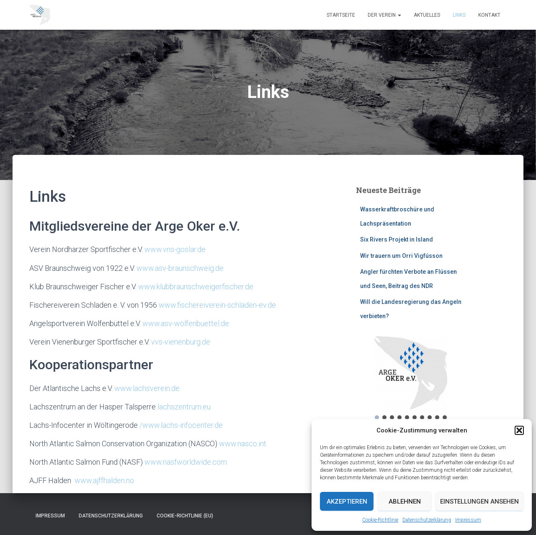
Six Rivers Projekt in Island (396, 239)
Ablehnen (405, 501)
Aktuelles (427, 15)
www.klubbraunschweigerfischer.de (195, 286)
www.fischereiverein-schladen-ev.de (217, 305)
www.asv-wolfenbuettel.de (185, 323)
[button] (519, 430)
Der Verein (384, 15)
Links (459, 15)
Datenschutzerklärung (426, 520)
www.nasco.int (242, 443)
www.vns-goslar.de (175, 249)
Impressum (468, 520)
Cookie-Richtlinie (380, 520)
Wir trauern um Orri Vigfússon (401, 255)
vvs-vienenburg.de (180, 341)
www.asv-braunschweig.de (180, 268)
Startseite (341, 15)
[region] (411, 378)
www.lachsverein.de (147, 388)
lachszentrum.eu (184, 406)
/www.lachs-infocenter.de (181, 425)
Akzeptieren (347, 501)
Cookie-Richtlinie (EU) (185, 516)
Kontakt (489, 15)
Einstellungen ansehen (479, 501)
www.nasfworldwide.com (185, 462)
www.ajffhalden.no (104, 480)
